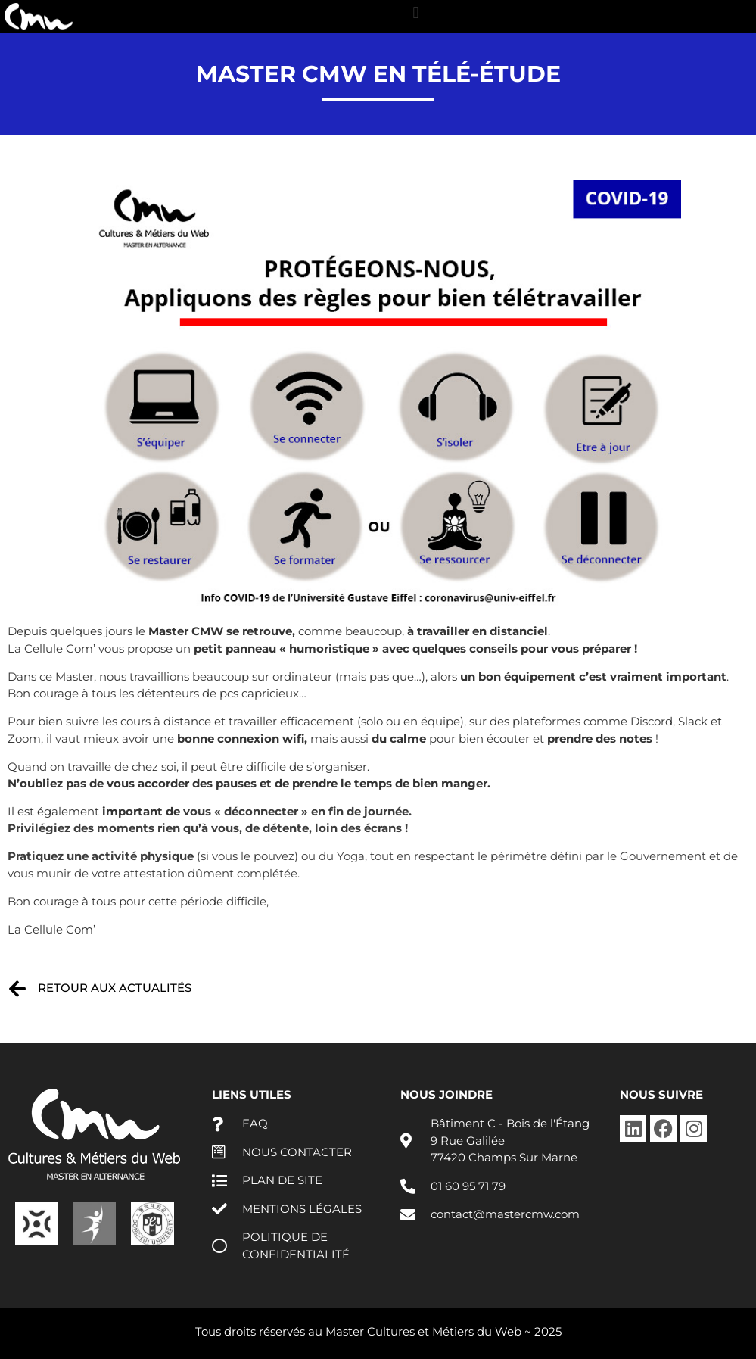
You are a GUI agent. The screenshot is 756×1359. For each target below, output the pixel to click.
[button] (416, 12)
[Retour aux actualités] (17, 988)
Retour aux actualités (114, 987)
